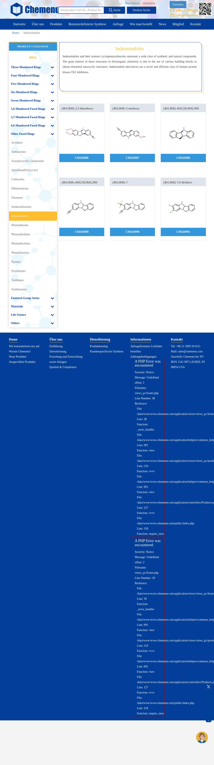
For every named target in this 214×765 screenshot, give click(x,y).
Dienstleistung (57, 351)
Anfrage (118, 24)
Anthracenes (18, 151)
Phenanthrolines (20, 243)
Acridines (17, 142)
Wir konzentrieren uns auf (24, 346)
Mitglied (178, 24)
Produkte (56, 24)
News (162, 24)
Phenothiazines (20, 252)
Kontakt (195, 24)
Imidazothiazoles (21, 206)
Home (15, 32)
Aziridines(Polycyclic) (24, 170)
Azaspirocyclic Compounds (27, 161)
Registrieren (132, 3)
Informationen (140, 339)
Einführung (56, 346)
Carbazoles (17, 179)
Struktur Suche (141, 10)
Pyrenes (16, 261)
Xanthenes (17, 280)
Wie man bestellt (141, 24)
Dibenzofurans (20, 188)
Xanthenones (19, 289)
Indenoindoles (19, 216)
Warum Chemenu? (20, 351)
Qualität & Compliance (63, 367)
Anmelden (149, 3)
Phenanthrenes (20, 225)
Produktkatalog (99, 346)
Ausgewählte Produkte (22, 361)
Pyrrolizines (18, 271)
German (178, 4)
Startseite (19, 24)
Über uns (38, 24)
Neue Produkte (18, 356)
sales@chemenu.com (190, 15)
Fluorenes (17, 197)
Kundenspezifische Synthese (107, 351)
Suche (115, 10)
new (32, 57)
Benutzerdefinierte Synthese (87, 24)
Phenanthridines (20, 234)
